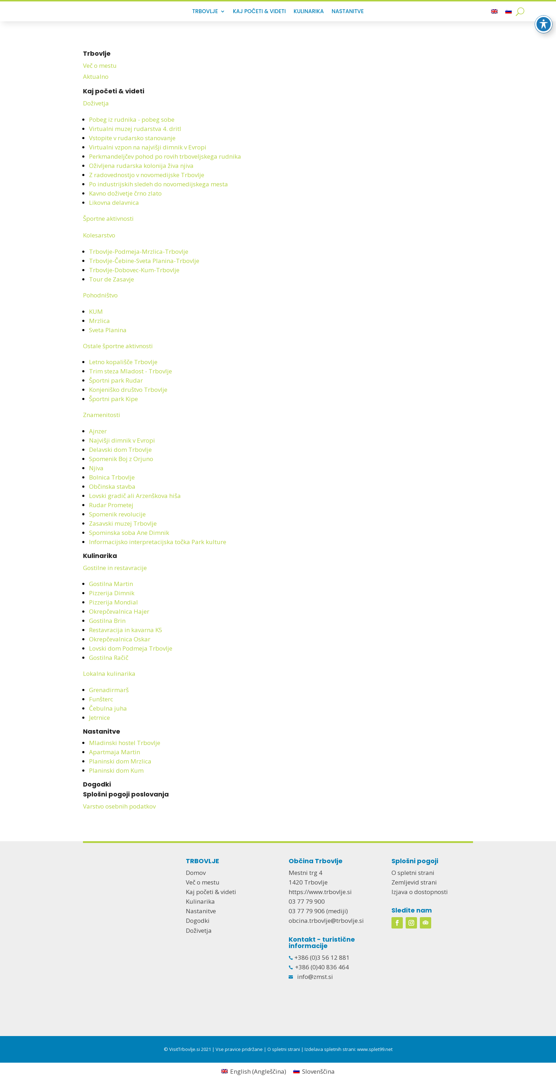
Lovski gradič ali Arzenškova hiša (135, 496)
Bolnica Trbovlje (112, 477)
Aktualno (96, 76)
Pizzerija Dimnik (111, 593)
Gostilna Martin (111, 584)
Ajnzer (98, 431)
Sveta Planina (108, 330)
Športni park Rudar (116, 380)
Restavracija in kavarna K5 (125, 630)
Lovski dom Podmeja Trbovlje (130, 648)
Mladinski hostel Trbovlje (124, 743)
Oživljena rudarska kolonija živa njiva (141, 165)
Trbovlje (205, 12)
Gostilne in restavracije (115, 568)
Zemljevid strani (414, 882)
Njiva (96, 468)
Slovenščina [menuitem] (318, 1071)
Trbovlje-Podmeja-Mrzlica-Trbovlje (138, 251)
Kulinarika (309, 12)
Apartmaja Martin (114, 752)
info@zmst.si (315, 977)
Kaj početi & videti (259, 12)
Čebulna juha (108, 708)
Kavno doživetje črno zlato (125, 193)
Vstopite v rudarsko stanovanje (132, 138)
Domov (196, 873)
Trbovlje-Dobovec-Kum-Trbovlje (134, 270)
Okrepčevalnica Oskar (119, 639)
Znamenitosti (101, 415)
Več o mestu (100, 65)
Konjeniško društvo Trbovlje (128, 389)
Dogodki (97, 784)
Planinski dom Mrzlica (120, 761)
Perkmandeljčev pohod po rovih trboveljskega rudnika (165, 156)
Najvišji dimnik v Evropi (122, 440)
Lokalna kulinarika (109, 673)
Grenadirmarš (109, 690)
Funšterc (101, 699)
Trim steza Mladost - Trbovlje (130, 371)
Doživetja (96, 103)
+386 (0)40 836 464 (322, 967)
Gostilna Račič (108, 657)
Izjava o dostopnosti (419, 892)
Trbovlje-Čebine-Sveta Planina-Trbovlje (144, 261)
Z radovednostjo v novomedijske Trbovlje (146, 175)
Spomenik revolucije (117, 514)
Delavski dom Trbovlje (120, 449)
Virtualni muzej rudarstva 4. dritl (135, 129)
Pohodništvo (100, 295)
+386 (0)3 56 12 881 (321, 957)
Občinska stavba (112, 486)
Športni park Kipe (113, 399)
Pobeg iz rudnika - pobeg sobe (131, 119)
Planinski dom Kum (116, 770)
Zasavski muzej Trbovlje (123, 523)
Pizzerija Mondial (113, 602)
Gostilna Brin (107, 621)
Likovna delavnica (114, 202)
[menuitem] (494, 12)
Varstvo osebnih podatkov (119, 806)
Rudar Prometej (111, 505)
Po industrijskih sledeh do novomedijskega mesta (158, 184)
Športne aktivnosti (108, 218)
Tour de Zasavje (111, 279)
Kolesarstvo (99, 235)
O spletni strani (412, 873)
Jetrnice (99, 717)
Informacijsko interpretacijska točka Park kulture (157, 542)
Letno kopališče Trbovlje (123, 362)
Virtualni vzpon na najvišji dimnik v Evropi (147, 147)
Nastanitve (348, 12)
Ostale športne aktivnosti (118, 346)
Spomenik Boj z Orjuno (121, 459)
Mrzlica (99, 321)
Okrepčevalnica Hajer (119, 611)
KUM (96, 311)
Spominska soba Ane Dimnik (129, 532)
